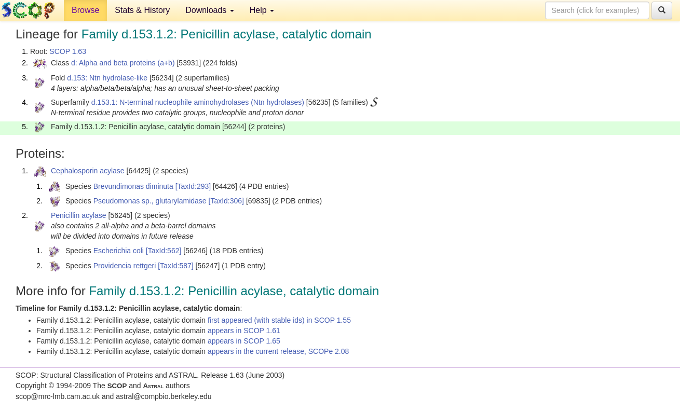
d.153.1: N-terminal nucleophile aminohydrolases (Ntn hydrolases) (197, 102)
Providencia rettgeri (124, 266)
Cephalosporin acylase (88, 171)
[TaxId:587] (176, 266)
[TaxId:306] (226, 201)
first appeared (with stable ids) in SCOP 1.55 (279, 320)
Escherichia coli (118, 250)
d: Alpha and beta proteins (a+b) (123, 63)
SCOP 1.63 (67, 51)
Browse (85, 10)
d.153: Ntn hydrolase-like (107, 78)
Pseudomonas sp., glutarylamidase (150, 201)
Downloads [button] (209, 10)
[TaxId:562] (164, 250)
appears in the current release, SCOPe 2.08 (278, 351)
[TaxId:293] (193, 186)
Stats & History (142, 10)
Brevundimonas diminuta (133, 186)
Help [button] (262, 10)
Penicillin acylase (78, 215)
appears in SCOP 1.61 (244, 330)
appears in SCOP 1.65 (244, 341)
